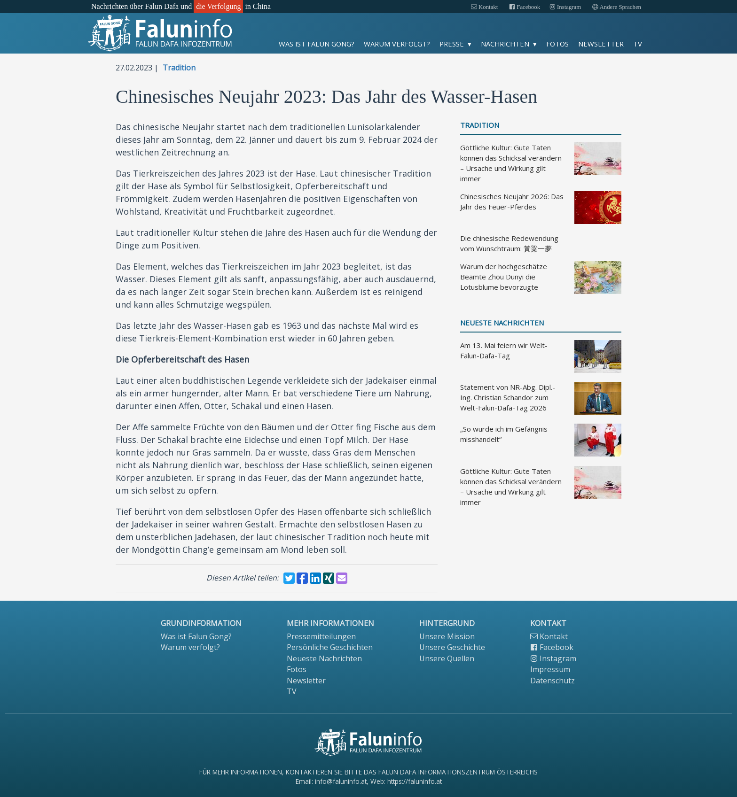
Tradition (179, 67)
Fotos (557, 43)
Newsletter (601, 43)
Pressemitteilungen (321, 636)
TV (637, 43)
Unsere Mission (447, 636)
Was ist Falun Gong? (316, 43)
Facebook (524, 7)
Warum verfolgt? (397, 43)
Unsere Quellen (446, 658)
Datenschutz (552, 680)
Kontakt (484, 7)
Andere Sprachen (616, 7)
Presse (451, 43)
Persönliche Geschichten (330, 647)
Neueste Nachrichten (502, 322)
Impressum (550, 669)
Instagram (565, 7)
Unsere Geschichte (452, 647)
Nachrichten (505, 43)
